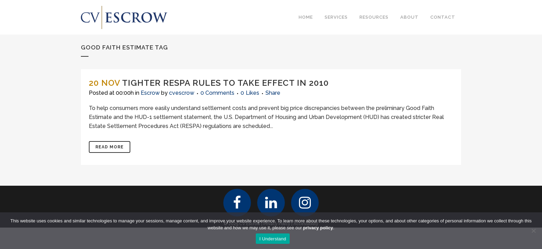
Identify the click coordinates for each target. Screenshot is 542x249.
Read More (109, 147)
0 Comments (217, 93)
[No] (533, 230)
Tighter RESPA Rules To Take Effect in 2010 (225, 83)
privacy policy (318, 227)
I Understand (272, 238)
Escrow (150, 93)
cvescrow (181, 93)
